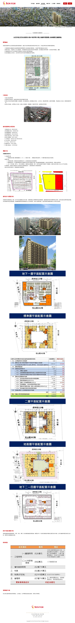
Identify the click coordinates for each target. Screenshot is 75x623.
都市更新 (60, 27)
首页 (57, 27)
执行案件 (63, 27)
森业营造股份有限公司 (30, 612)
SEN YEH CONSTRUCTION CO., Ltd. (42, 612)
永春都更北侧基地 (69, 27)
